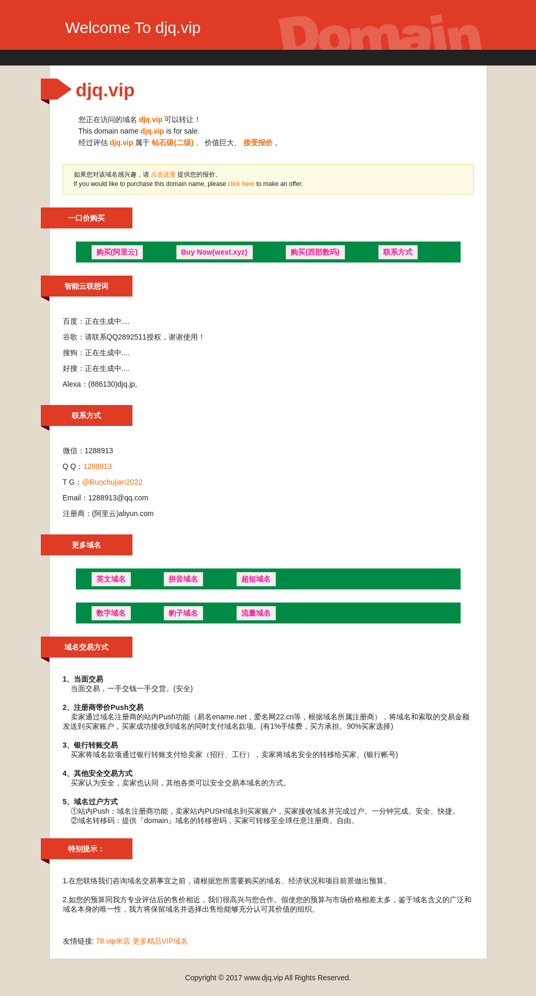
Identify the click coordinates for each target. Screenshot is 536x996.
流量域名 (256, 613)
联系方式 (397, 252)
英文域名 (111, 579)
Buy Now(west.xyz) (214, 252)
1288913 (97, 466)
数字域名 (111, 613)
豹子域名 (183, 613)
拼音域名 (183, 579)
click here (242, 184)
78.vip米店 (113, 941)
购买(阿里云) (117, 252)
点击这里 (163, 174)
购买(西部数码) (315, 252)
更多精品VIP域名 (160, 941)
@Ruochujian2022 (112, 482)
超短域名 (256, 579)
